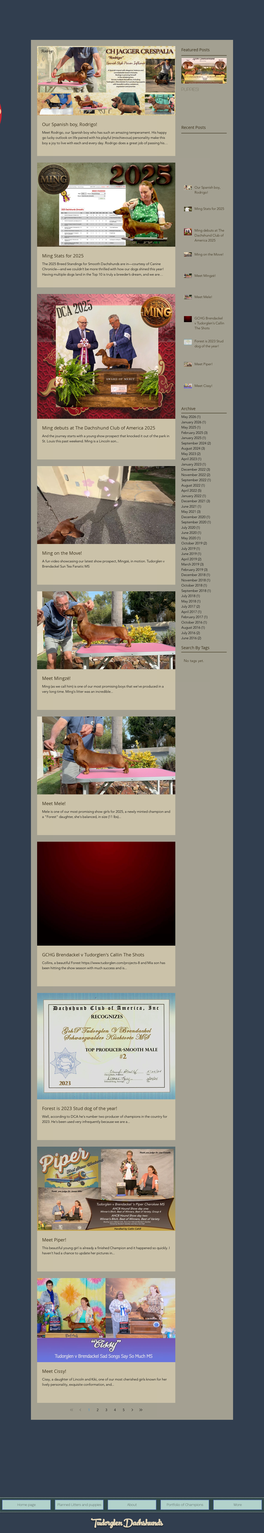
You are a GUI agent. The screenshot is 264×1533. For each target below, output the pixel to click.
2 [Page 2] (98, 1410)
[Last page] (141, 1410)
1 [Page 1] (89, 1410)
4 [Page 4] (115, 1410)
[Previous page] (80, 1410)
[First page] (71, 1410)
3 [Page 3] (106, 1410)
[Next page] (132, 1410)
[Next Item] (220, 71)
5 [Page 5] (124, 1410)
